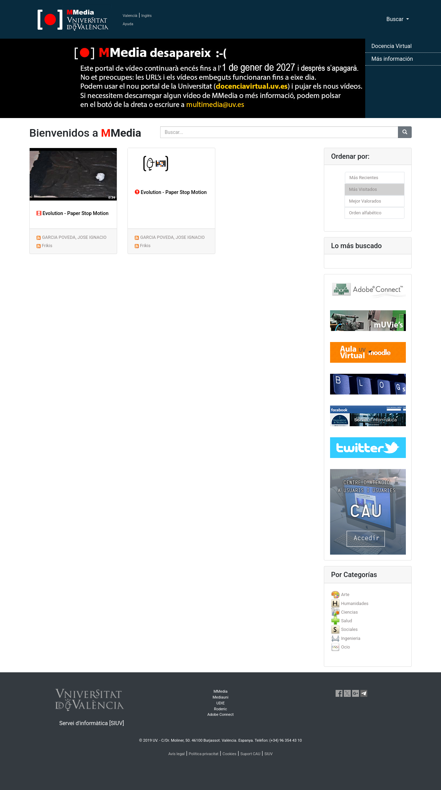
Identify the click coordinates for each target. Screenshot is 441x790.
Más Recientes (363, 177)
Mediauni (220, 697)
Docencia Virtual (391, 46)
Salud (346, 620)
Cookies (229, 754)
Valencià (130, 15)
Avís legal (176, 754)
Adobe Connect (220, 714)
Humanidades (354, 603)
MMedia (221, 691)
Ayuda (128, 24)
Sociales (349, 629)
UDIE (220, 703)
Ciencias (349, 612)
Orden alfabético (365, 212)
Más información (392, 59)
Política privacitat (203, 754)
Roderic (220, 709)
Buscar (395, 19)
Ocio (345, 647)
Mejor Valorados (365, 201)
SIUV (268, 754)
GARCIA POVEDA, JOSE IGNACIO (74, 237)
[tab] (367, 594)
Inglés (146, 15)
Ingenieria (350, 638)
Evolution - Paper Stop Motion (73, 213)
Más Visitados (363, 189)
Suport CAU (250, 754)
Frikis (47, 245)
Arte (345, 594)
